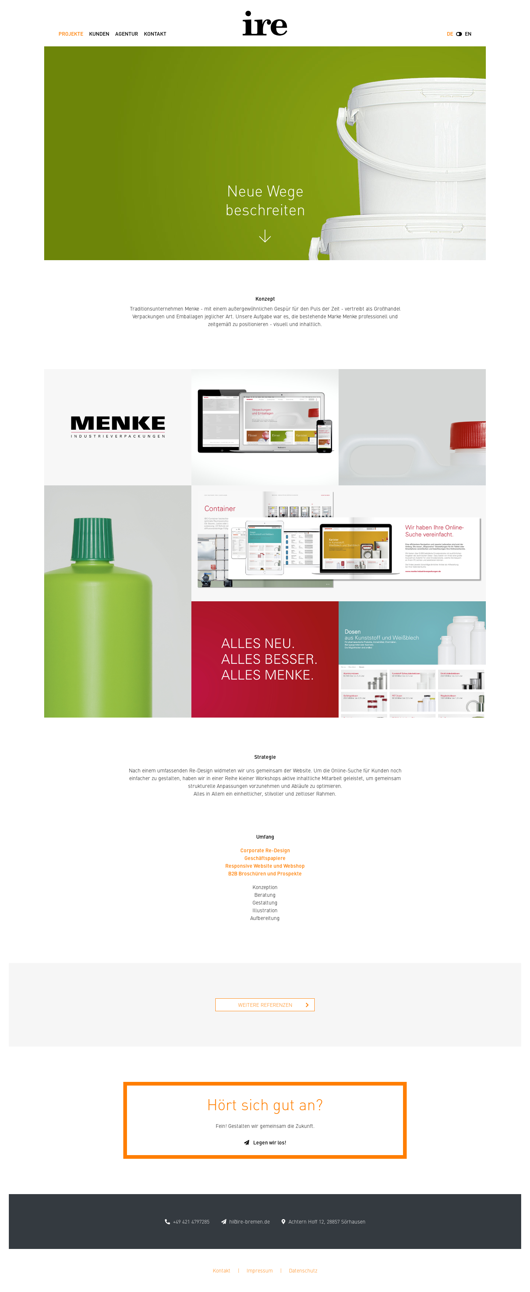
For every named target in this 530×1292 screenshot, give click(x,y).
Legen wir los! (265, 1142)
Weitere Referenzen (273, 1004)
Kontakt (155, 33)
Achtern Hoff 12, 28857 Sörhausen (327, 1221)
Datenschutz (303, 1270)
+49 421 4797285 (191, 1221)
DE (450, 33)
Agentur (126, 33)
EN (468, 33)
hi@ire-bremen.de (249, 1221)
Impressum (260, 1270)
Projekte (71, 33)
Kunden (99, 33)
